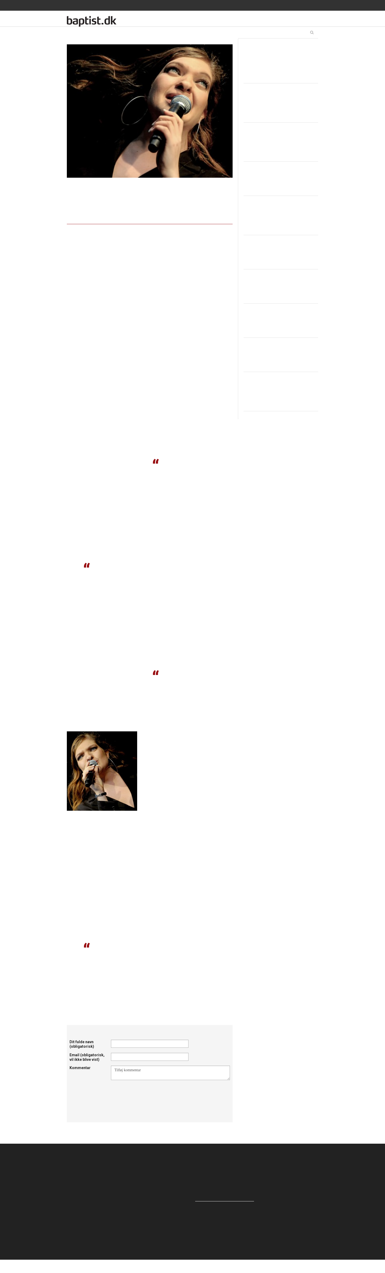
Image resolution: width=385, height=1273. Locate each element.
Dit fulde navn (82, 1044)
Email (87, 1057)
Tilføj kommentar (170, 1073)
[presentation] (151, 1093)
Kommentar (80, 1068)
